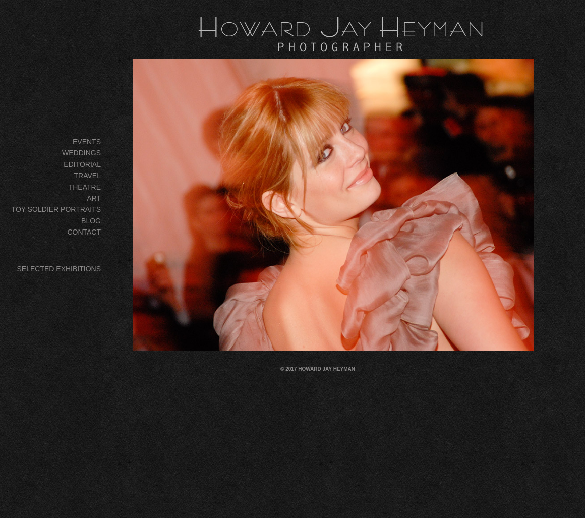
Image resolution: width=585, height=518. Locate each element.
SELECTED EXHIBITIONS (59, 269)
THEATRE (85, 187)
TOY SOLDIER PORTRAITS (56, 209)
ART (94, 198)
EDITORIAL (82, 164)
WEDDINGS (81, 153)
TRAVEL (87, 175)
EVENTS (87, 142)
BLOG (91, 221)
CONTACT (84, 232)
